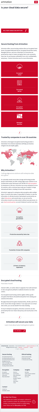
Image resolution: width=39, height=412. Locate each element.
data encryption (32, 183)
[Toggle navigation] (36, 2)
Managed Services (6, 361)
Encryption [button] (5, 370)
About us (15, 372)
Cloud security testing (26, 356)
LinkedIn (20, 347)
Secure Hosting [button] (7, 354)
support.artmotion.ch (31, 346)
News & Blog (27, 375)
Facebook (26, 347)
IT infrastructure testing (27, 360)
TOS (25, 405)
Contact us (4, 389)
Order (14, 383)
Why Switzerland (5, 376)
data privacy (8, 198)
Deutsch (22, 349)
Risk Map (27, 372)
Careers (15, 380)
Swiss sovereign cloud (7, 363)
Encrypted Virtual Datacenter (8, 360)
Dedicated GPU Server (7, 364)
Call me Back (19, 331)
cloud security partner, (10, 202)
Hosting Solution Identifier (8, 366)
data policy (18, 405)
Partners (15, 376)
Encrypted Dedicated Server (8, 358)
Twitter (31, 347)
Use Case (27, 376)
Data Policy (15, 381)
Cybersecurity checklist (30, 373)
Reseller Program (17, 378)
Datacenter (4, 375)
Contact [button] (4, 387)
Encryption (4, 372)
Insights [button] (27, 370)
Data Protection (5, 373)
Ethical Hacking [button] (26, 354)
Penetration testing (26, 358)
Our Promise (16, 373)
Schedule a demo (6, 390)
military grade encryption (15, 30)
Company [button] (16, 370)
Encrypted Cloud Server (7, 356)
